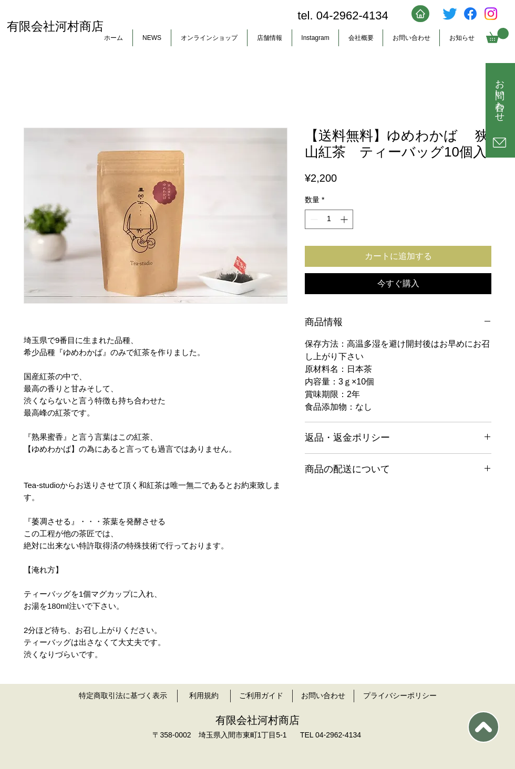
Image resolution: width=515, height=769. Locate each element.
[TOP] (483, 727)
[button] (497, 35)
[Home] (420, 13)
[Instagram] (490, 13)
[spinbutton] (329, 219)
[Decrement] (313, 219)
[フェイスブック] (470, 13)
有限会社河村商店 (55, 26)
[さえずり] (449, 13)
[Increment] (345, 219)
